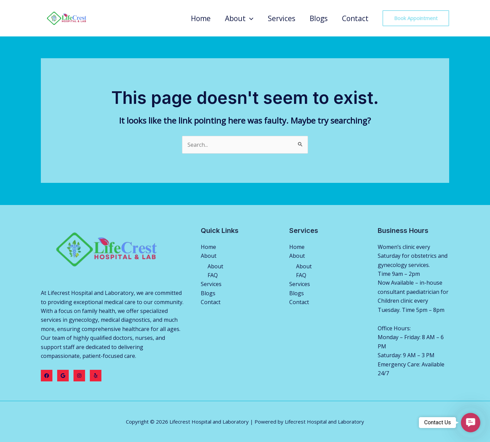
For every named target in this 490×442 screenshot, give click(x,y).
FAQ (213, 275)
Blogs (319, 18)
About (239, 18)
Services (281, 18)
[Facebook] (46, 375)
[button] (470, 422)
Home (201, 18)
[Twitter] (63, 375)
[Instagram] (79, 375)
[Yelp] (95, 375)
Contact (355, 18)
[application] (250, 18)
